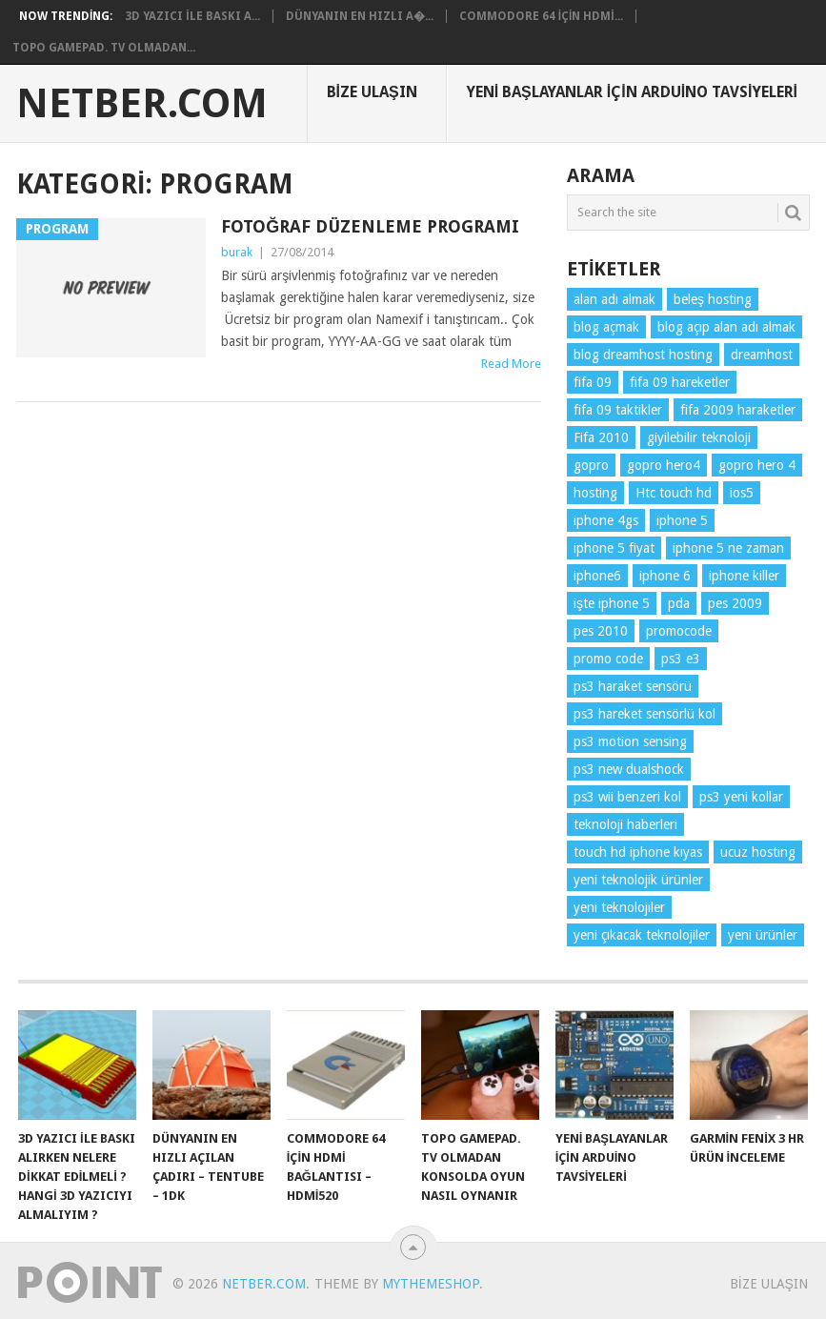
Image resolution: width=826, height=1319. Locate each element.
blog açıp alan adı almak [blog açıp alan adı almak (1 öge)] (726, 327)
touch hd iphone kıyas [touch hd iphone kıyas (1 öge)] (638, 852)
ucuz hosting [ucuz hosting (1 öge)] (758, 852)
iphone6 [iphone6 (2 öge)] (597, 575)
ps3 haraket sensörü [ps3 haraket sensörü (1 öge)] (633, 686)
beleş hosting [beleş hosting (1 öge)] (713, 299)
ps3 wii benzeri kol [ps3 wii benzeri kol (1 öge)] (627, 796)
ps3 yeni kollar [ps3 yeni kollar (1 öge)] (741, 796)
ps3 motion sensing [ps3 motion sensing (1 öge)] (630, 741)
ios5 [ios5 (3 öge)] (742, 492)
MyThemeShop (430, 1283)
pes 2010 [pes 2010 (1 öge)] (601, 631)
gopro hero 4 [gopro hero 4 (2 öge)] (757, 465)
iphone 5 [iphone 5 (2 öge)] (682, 520)
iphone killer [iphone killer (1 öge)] (744, 575)
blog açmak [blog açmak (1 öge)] (606, 327)
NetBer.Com (142, 104)
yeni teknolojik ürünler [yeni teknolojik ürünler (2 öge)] (638, 879)
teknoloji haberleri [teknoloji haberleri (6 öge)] (625, 824)
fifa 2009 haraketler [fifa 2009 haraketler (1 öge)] (738, 409)
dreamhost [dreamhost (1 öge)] (762, 354)
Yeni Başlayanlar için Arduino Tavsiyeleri (632, 92)
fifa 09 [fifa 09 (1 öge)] (593, 382)
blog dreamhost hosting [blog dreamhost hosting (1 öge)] (643, 354)
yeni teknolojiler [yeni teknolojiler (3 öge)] (619, 907)
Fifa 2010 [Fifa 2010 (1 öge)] (601, 437)
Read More (511, 363)
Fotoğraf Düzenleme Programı (370, 226)
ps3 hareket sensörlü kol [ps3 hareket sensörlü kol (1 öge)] (644, 713)
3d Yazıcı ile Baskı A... (192, 16)
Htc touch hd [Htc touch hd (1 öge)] (673, 492)
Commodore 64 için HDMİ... (541, 16)
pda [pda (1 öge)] (679, 603)
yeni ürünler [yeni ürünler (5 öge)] (762, 935)
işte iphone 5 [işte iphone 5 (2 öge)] (612, 603)
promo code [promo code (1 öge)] (608, 658)
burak (236, 252)
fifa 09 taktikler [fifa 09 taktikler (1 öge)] (618, 409)
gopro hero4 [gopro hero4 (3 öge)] (663, 465)
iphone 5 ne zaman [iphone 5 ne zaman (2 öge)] (728, 548)
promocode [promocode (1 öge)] (679, 631)
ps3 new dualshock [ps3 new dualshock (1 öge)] (629, 769)
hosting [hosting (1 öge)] (595, 492)
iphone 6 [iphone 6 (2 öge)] (665, 575)
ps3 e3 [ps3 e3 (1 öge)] (680, 658)
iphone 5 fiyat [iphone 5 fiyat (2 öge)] (614, 548)
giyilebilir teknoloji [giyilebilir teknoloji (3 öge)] (699, 437)
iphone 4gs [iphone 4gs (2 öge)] (606, 520)
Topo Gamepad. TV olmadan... (103, 47)
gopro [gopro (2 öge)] (591, 465)
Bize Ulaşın (372, 92)
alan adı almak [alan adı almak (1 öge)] (614, 299)
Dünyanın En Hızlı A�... (359, 16)
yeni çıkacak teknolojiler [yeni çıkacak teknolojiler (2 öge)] (642, 935)
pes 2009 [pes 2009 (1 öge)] (735, 603)
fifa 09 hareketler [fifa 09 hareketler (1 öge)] (680, 382)
